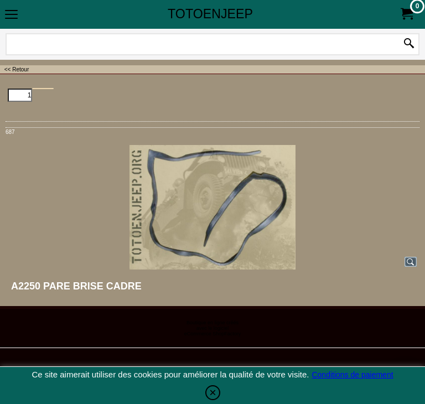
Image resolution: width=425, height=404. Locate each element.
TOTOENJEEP (210, 14)
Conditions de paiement (352, 374)
